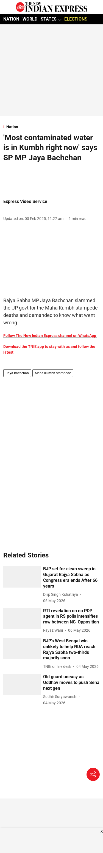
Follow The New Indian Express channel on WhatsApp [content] (49, 335)
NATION (11, 19)
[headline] (71, 577)
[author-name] (61, 594)
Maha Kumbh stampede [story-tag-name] (53, 373)
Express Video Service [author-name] (25, 201)
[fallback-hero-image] (22, 576)
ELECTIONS (75, 19)
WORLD (30, 19)
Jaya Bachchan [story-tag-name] (17, 373)
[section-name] (51, 127)
